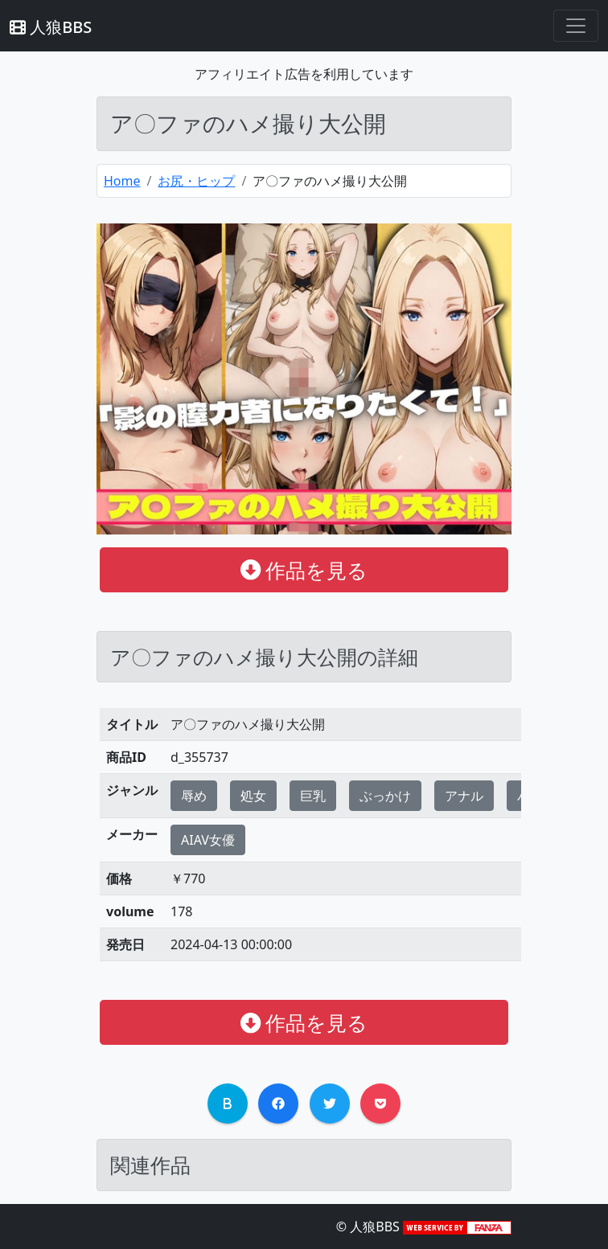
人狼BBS (51, 27)
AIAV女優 (208, 840)
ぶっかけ (385, 796)
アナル (464, 796)
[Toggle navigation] (575, 26)
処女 (253, 796)
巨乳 (313, 796)
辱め (194, 796)
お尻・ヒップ (196, 181)
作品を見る (304, 570)
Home (122, 181)
